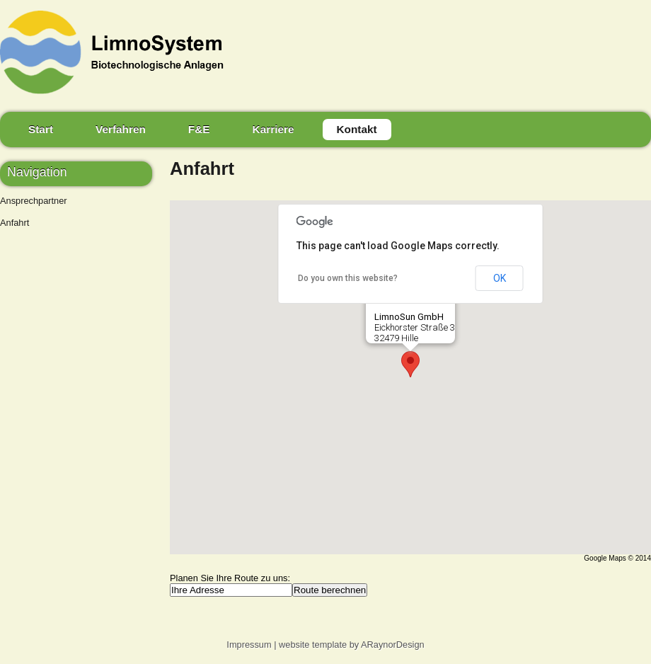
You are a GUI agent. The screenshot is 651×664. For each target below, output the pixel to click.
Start (40, 129)
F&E (199, 129)
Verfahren (121, 129)
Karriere (273, 129)
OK (499, 278)
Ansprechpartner (33, 200)
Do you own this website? (348, 278)
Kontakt (357, 129)
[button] (410, 364)
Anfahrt (14, 222)
